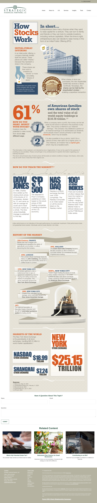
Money (29, 480)
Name (2, 398)
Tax (28, 478)
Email (51, 398)
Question (3, 408)
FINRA (62, 488)
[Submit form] (5, 422)
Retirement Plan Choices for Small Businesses (48, 456)
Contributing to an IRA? (80, 455)
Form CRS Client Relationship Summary (56, 499)
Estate (29, 475)
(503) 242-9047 (86, 1)
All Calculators (31, 486)
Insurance (30, 477)
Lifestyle (29, 481)
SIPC (64, 488)
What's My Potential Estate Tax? (17, 455)
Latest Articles (31, 483)
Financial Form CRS (47, 470)
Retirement (30, 472)
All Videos (30, 484)
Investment (30, 474)
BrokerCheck (68, 472)
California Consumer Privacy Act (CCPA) (80, 482)
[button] (51, 9)
